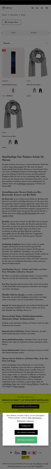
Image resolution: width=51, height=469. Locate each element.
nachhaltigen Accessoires (25, 184)
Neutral (19, 305)
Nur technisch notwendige (26, 435)
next (49, 32)
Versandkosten (37, 464)
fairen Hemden (19, 387)
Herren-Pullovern (33, 384)
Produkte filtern (11, 22)
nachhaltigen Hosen (9, 384)
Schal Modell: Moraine (9, 85)
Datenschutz (21, 424)
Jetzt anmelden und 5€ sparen (25, 406)
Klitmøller (21, 295)
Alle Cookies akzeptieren (26, 443)
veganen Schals (7, 216)
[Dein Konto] (42, 8)
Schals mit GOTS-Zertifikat (26, 213)
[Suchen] (37, 8)
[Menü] (32, 8)
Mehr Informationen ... (35, 420)
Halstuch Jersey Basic (34, 85)
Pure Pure (13, 284)
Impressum (30, 424)
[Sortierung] (25, 43)
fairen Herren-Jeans (16, 167)
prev (2, 32)
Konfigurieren (26, 428)
